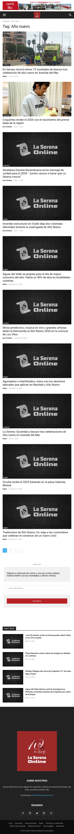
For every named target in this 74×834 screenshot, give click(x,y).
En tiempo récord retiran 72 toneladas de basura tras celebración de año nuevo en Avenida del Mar (35, 71)
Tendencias (60, 826)
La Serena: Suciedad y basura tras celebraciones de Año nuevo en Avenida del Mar (34, 433)
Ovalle (5, 219)
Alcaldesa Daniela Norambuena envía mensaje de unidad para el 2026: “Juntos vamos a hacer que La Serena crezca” (34, 173)
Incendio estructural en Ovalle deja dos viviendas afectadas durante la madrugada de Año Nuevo (33, 225)
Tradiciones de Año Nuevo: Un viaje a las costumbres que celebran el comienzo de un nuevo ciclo (35, 534)
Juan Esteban (7, 127)
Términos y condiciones (54, 823)
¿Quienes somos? (34, 826)
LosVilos (6, 323)
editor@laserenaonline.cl (43, 795)
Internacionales (30, 823)
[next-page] (21, 550)
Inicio (11, 823)
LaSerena (6, 65)
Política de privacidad (17, 826)
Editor (5, 76)
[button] (4, 15)
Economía (19, 823)
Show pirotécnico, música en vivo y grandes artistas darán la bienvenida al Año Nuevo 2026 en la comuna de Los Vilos (35, 331)
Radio (41, 823)
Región (5, 269)
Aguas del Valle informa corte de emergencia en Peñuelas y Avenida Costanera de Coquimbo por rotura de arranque (48, 691)
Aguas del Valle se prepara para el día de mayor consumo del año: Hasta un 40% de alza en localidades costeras (36, 277)
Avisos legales (48, 826)
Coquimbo (6, 115)
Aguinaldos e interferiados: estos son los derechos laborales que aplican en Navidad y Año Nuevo (34, 383)
